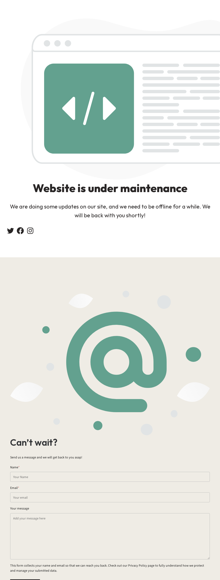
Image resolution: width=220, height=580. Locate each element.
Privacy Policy (137, 565)
